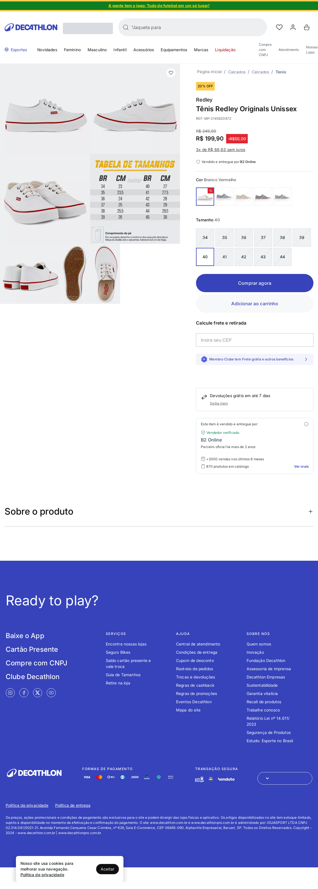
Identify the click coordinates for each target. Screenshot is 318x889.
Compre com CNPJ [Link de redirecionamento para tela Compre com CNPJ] (36, 663)
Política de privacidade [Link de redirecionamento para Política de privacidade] (27, 805)
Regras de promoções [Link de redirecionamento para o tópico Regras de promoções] (196, 693)
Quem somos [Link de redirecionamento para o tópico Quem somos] (259, 644)
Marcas (201, 49)
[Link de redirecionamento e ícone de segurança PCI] (210, 779)
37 (263, 237)
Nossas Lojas (312, 49)
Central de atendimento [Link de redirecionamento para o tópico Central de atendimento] (198, 644)
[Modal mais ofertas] (306, 424)
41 (224, 256)
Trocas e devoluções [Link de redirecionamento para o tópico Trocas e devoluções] (195, 677)
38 (282, 237)
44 (282, 256)
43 (263, 256)
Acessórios (143, 49)
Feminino (72, 49)
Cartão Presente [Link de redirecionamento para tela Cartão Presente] (32, 649)
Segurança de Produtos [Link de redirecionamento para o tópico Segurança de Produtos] (269, 732)
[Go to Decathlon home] (31, 27)
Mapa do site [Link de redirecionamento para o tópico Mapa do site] (188, 710)
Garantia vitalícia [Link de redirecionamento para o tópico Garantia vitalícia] (262, 693)
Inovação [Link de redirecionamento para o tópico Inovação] (255, 652)
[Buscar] (125, 27)
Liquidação (225, 49)
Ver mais (301, 466)
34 (205, 237)
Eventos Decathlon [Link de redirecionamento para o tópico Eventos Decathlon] (194, 701)
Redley (204, 100)
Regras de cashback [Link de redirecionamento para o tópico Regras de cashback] (195, 685)
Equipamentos (174, 49)
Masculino (97, 49)
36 (243, 237)
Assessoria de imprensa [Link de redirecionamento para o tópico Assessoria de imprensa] (269, 668)
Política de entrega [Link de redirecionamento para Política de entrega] (72, 805)
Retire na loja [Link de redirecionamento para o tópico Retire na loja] (118, 682)
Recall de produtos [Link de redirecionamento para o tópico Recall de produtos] (264, 701)
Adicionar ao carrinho (254, 303)
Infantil (119, 49)
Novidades (47, 49)
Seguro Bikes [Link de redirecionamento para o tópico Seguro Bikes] (118, 652)
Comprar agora (254, 283)
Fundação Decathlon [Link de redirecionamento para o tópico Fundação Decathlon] (266, 660)
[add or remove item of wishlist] (170, 72)
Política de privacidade (42, 874)
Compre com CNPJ (265, 49)
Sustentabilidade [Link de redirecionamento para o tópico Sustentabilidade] (262, 685)
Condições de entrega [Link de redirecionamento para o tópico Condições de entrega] (196, 652)
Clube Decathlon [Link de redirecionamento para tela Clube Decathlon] (32, 677)
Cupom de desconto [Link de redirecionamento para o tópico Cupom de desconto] (195, 660)
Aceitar (107, 869)
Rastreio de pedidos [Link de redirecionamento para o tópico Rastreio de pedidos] (194, 668)
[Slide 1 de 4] (159, 5)
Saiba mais (219, 403)
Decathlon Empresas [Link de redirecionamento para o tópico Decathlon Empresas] (266, 677)
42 (243, 256)
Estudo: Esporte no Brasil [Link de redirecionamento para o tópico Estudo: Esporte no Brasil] (270, 740)
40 (205, 256)
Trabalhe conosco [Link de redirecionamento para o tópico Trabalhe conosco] (263, 710)
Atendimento (288, 50)
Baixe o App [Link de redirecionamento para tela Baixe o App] (25, 636)
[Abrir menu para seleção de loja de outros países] (284, 778)
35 (224, 237)
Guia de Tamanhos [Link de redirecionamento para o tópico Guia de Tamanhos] (123, 674)
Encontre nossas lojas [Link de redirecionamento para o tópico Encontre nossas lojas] (126, 644)
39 (301, 237)
